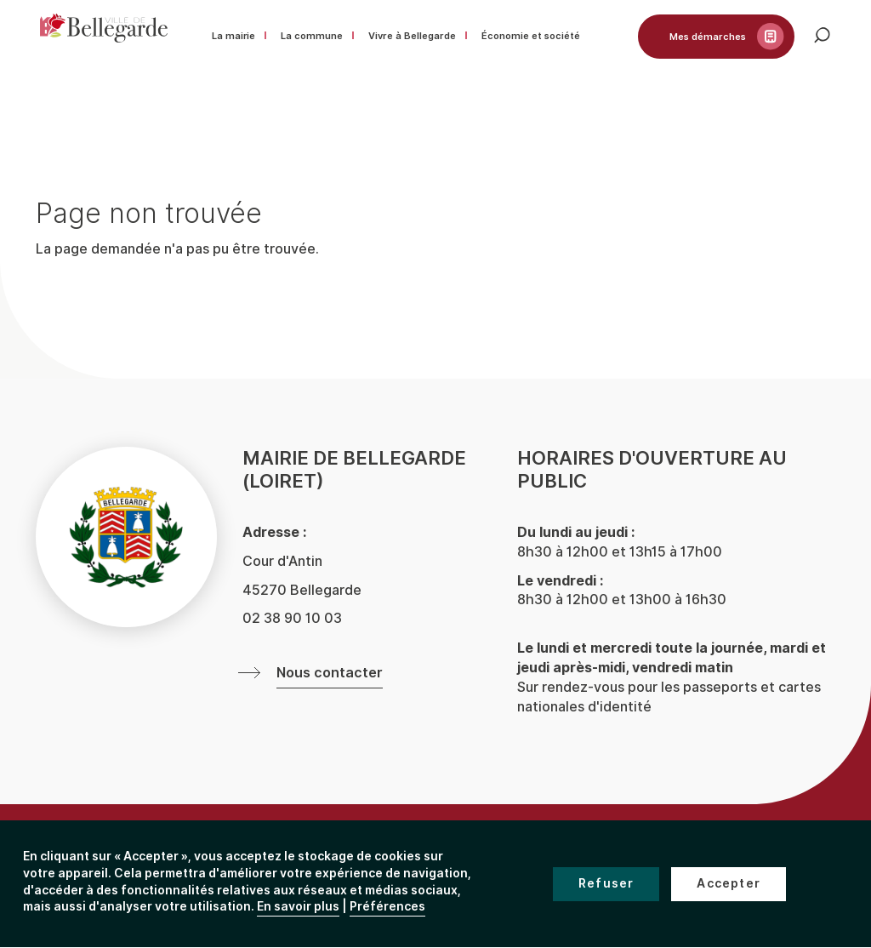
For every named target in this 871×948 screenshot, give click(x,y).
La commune (312, 36)
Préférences (387, 907)
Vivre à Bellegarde (412, 36)
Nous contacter (329, 673)
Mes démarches (707, 36)
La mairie (233, 36)
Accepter (728, 884)
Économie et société (530, 36)
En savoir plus (298, 907)
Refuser (606, 884)
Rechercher (827, 39)
